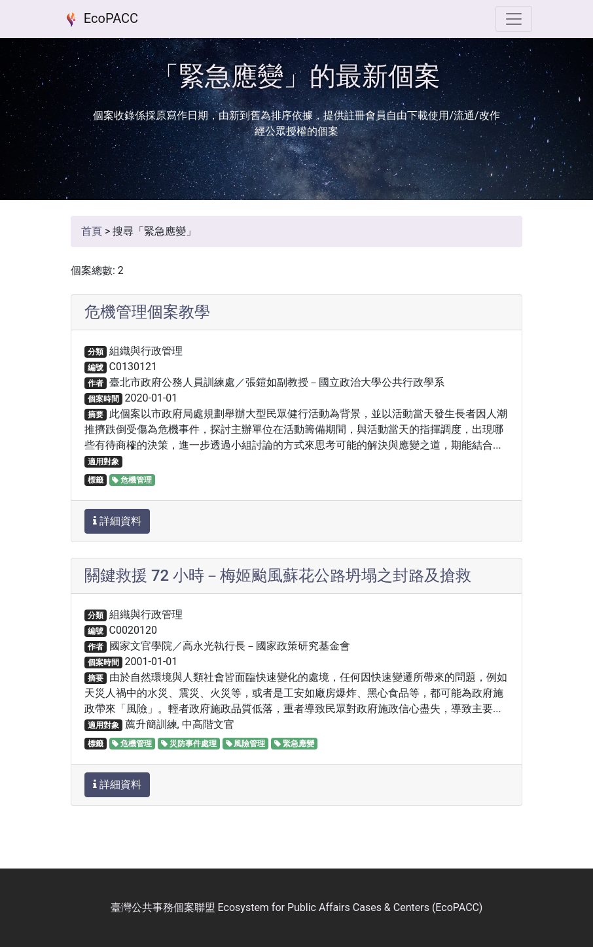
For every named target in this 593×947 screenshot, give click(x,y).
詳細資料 (117, 521)
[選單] (513, 19)
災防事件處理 (189, 743)
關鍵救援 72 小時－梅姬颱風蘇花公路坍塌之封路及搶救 (277, 575)
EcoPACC (99, 19)
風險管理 (246, 743)
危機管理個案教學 (147, 312)
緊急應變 (294, 743)
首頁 (91, 231)
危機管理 (132, 480)
